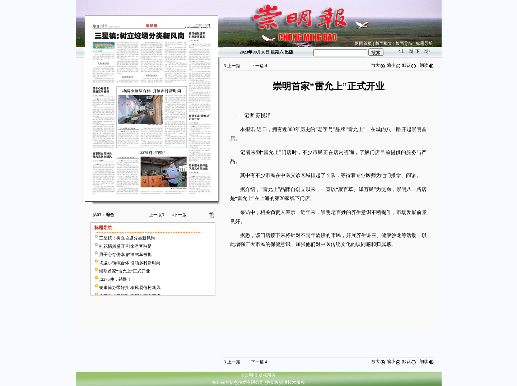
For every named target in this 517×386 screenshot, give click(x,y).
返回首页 (363, 43)
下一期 (421, 51)
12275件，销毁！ (115, 279)
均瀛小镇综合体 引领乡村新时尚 (129, 262)
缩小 (394, 65)
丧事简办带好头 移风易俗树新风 (129, 287)
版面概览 (383, 43)
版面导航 (404, 43)
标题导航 (424, 43)
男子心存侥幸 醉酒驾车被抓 (125, 254)
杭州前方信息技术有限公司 (238, 382)
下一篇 (259, 65)
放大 (378, 65)
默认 (409, 65)
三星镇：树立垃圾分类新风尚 (127, 238)
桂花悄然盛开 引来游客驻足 (125, 246)
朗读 (427, 65)
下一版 (179, 214)
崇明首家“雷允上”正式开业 (124, 271)
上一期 (406, 51)
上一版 (156, 214)
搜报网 (271, 382)
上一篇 (232, 65)
